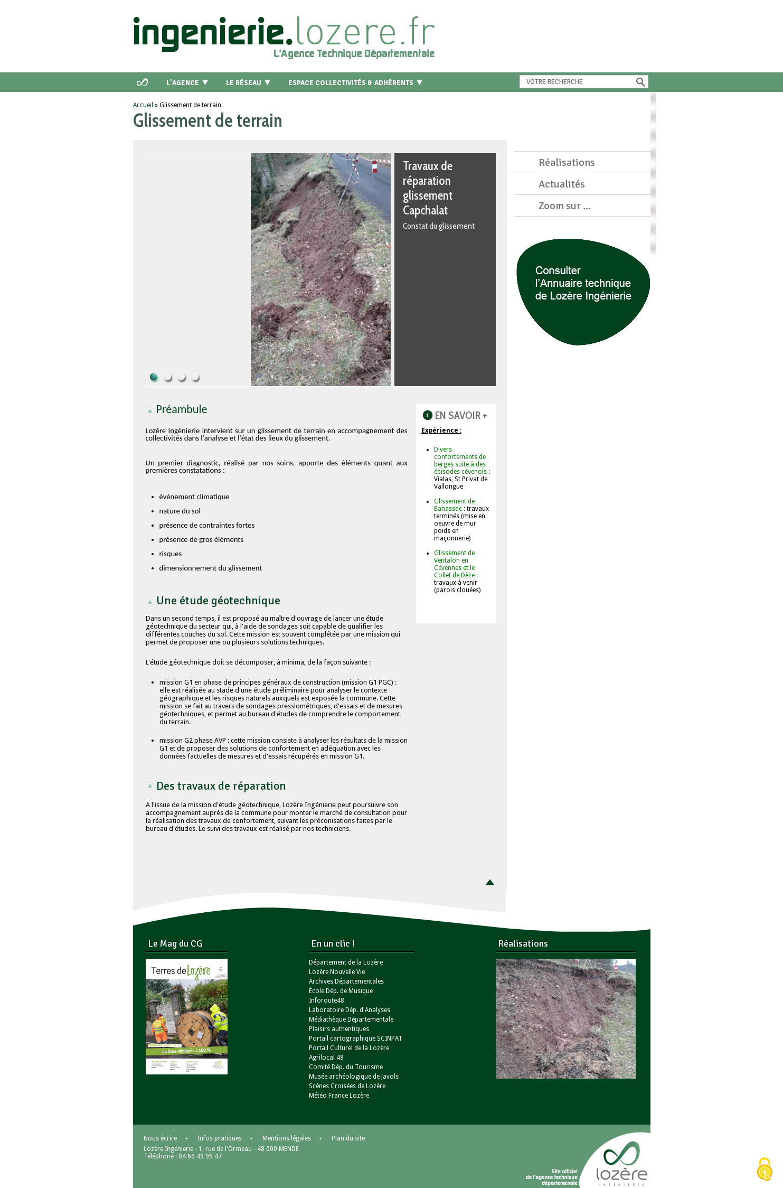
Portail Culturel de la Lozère (349, 1048)
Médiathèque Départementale (351, 1019)
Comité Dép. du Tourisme (346, 1067)
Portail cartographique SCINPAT (355, 1038)
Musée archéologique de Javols (354, 1076)
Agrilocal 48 (326, 1057)
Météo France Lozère (339, 1095)
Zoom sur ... (565, 205)
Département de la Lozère (346, 962)
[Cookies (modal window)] (764, 1170)
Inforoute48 (326, 1000)
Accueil (143, 105)
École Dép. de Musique (341, 991)
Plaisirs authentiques (339, 1029)
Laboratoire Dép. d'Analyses (349, 1010)
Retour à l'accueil (286, 34)
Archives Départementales (346, 981)
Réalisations (567, 162)
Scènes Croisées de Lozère (347, 1086)
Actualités (562, 184)
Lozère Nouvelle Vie (337, 972)
